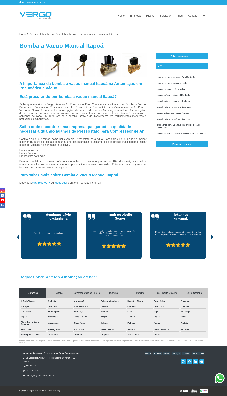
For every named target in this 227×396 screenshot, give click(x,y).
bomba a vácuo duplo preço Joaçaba (173, 114)
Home (121, 15)
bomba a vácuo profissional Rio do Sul (173, 96)
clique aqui (61, 182)
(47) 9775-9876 (30, 371)
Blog (180, 15)
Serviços (165, 15)
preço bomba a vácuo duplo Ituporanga (174, 108)
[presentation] (13, 249)
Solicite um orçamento (182, 56)
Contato (192, 15)
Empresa (135, 15)
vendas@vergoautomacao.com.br (39, 376)
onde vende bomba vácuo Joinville (172, 83)
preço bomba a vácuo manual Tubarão (173, 102)
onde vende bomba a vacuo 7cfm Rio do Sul (176, 77)
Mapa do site (198, 353)
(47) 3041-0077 (41, 182)
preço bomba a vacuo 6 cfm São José (173, 120)
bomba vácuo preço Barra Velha (171, 89)
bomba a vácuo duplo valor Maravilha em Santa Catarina (181, 135)
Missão (150, 15)
